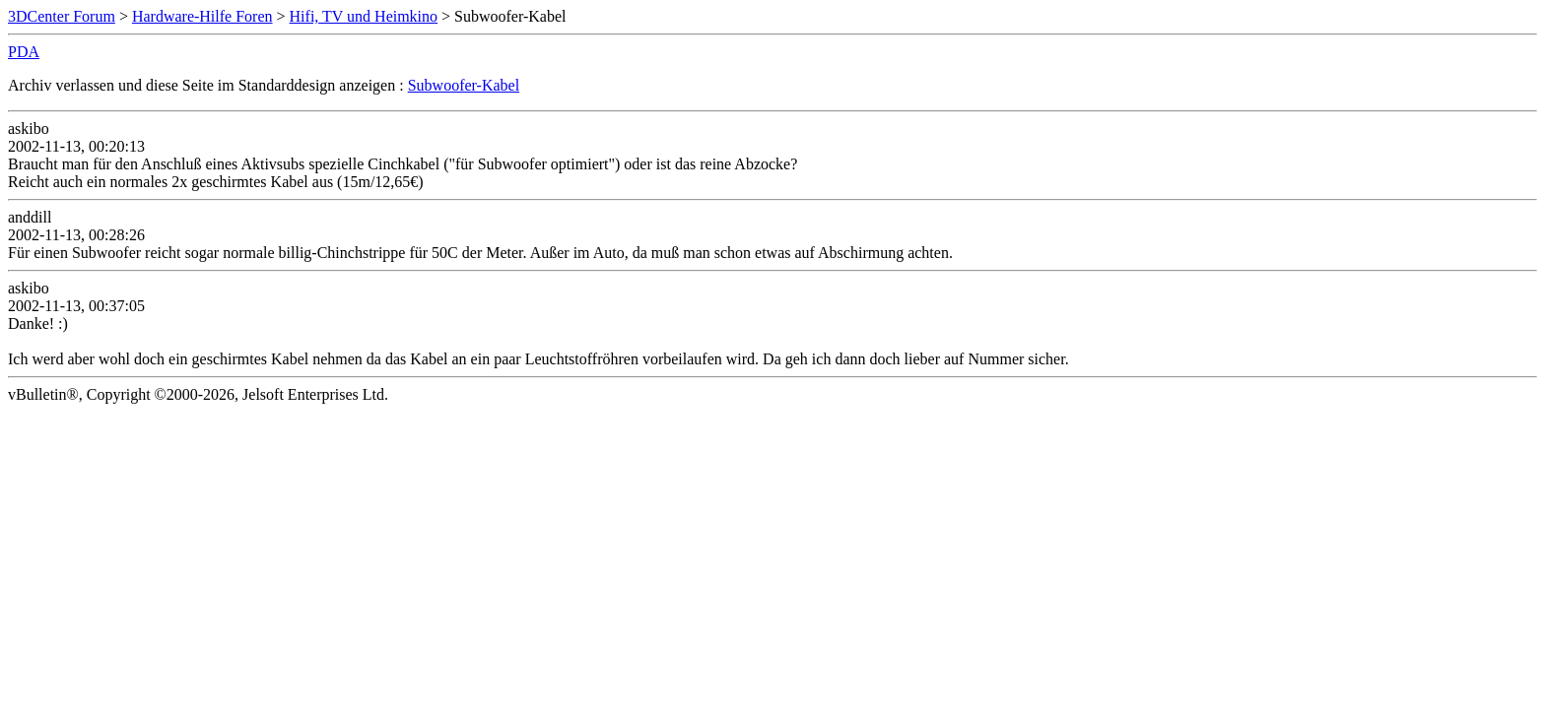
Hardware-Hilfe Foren (202, 16)
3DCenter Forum (61, 16)
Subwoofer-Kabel (463, 85)
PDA (23, 51)
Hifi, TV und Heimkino (364, 16)
